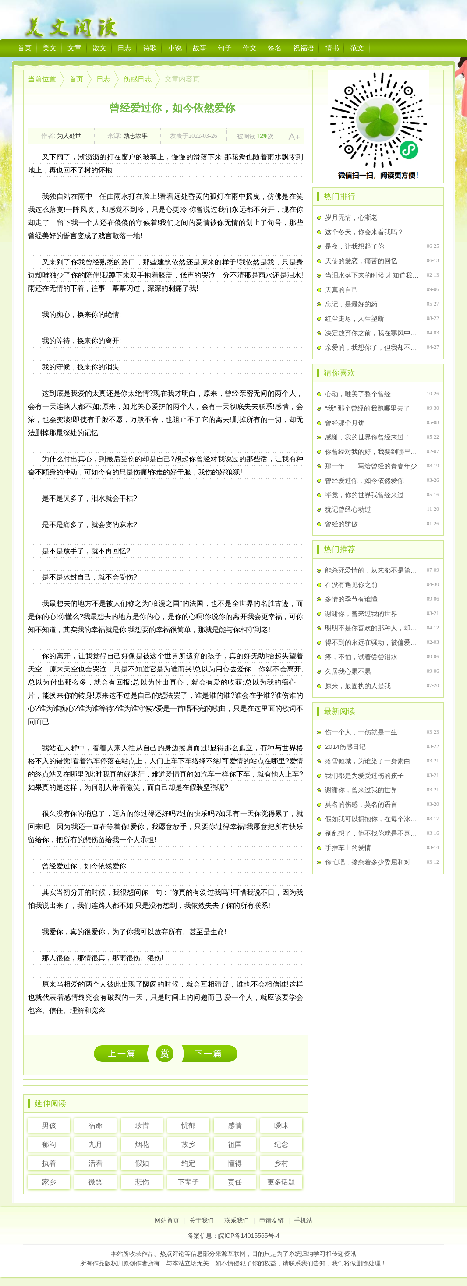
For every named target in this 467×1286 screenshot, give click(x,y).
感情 (235, 1125)
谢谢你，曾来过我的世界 (361, 613)
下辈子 (188, 1182)
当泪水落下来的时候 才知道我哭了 (372, 275)
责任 (235, 1182)
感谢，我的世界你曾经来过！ (367, 437)
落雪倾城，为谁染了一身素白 (367, 761)
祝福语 (303, 48)
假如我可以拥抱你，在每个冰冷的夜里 (372, 818)
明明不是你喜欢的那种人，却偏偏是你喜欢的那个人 (372, 628)
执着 (49, 1163)
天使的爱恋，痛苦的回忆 (361, 260)
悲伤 (142, 1182)
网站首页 (167, 1220)
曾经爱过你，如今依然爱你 (364, 480)
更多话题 (281, 1182)
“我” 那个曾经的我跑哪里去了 (367, 408)
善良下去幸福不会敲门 (209, 1053)
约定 (188, 1163)
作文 (250, 48)
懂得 (235, 1163)
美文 (49, 48)
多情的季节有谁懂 (351, 599)
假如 (142, 1163)
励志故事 (135, 135)
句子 (225, 48)
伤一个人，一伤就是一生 (123, 1053)
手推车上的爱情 (348, 847)
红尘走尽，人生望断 (354, 318)
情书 (332, 48)
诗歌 (150, 48)
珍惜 (142, 1125)
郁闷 (49, 1144)
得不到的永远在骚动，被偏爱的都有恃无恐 (372, 642)
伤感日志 (138, 79)
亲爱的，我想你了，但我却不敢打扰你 (372, 347)
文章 (74, 48)
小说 (175, 48)
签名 (275, 48)
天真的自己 (341, 289)
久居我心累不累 (348, 671)
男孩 (49, 1125)
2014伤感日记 (345, 746)
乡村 (281, 1163)
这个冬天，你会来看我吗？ (364, 231)
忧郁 (188, 1125)
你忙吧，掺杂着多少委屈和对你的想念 (372, 862)
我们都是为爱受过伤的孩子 (364, 775)
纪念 (281, 1144)
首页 (25, 48)
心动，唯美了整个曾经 (358, 393)
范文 (357, 48)
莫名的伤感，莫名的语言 (361, 804)
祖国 (235, 1144)
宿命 (95, 1125)
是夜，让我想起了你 (354, 246)
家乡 (49, 1182)
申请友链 (271, 1220)
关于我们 (201, 1220)
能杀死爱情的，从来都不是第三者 (372, 570)
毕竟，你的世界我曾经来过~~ (368, 495)
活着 (95, 1163)
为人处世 (69, 135)
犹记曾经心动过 (348, 509)
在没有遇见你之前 (351, 584)
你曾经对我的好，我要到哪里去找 (372, 451)
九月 (95, 1144)
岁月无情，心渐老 (351, 217)
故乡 (188, 1144)
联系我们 (236, 1220)
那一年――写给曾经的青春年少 (371, 466)
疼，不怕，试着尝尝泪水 (361, 657)
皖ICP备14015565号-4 (248, 1235)
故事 (200, 48)
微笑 (95, 1182)
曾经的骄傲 (341, 523)
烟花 (142, 1144)
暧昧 (281, 1125)
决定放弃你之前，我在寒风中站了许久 (372, 333)
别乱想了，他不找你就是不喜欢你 (372, 833)
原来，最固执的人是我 (358, 685)
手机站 (303, 1220)
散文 (99, 48)
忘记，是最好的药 (351, 304)
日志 (124, 48)
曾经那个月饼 (344, 422)
